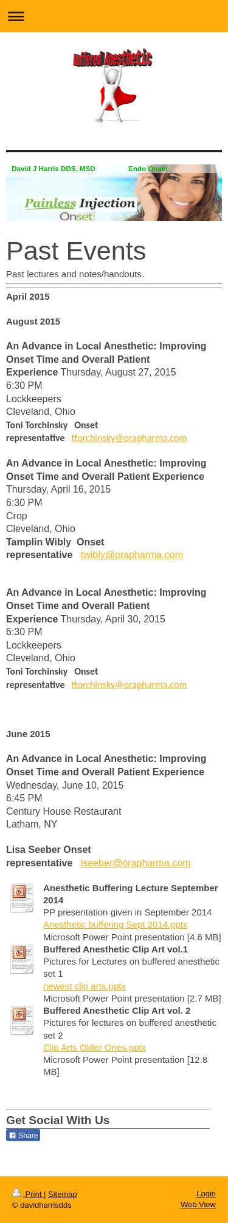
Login (206, 1193)
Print (28, 1194)
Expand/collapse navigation (114, 16)
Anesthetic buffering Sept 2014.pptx (115, 924)
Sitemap (62, 1194)
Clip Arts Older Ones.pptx (94, 1047)
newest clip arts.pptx (84, 986)
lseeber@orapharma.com (136, 863)
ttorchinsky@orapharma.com (129, 437)
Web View (198, 1204)
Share (23, 1135)
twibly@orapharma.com (132, 555)
